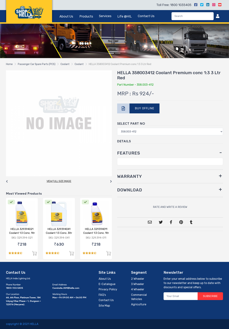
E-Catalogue (107, 284)
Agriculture (138, 304)
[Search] (192, 16)
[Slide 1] (111, 53)
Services (105, 16)
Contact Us (146, 16)
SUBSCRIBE (210, 296)
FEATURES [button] (128, 153)
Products (86, 16)
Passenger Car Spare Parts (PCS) (36, 64)
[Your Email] (181, 296)
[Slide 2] (117, 53)
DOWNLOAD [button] (129, 190)
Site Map (104, 305)
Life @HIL (124, 16)
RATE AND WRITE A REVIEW (170, 207)
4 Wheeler (137, 289)
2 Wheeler (137, 278)
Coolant (65, 64)
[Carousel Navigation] (59, 181)
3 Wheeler (137, 284)
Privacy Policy (108, 289)
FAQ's (102, 295)
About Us (66, 16)
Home (9, 64)
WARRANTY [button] (129, 176)
